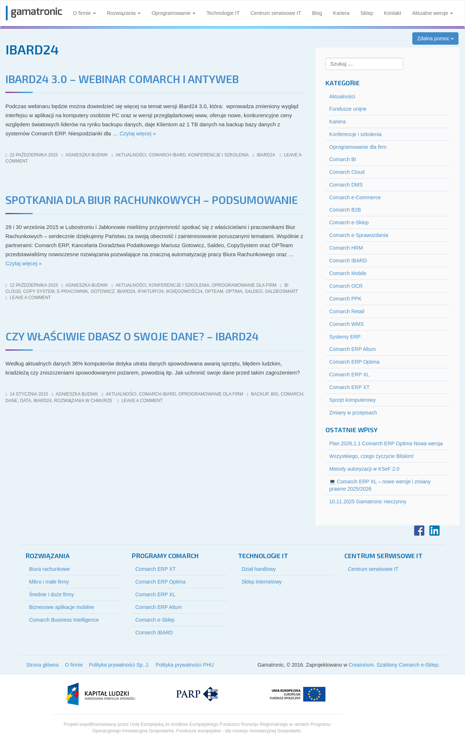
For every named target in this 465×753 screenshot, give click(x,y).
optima (234, 291)
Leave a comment (30, 297)
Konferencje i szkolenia (218, 154)
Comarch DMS (346, 185)
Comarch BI (342, 159)
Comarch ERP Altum (352, 349)
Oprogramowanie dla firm (244, 285)
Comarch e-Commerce (355, 197)
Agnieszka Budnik (86, 154)
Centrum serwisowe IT (276, 13)
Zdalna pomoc (435, 38)
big (274, 394)
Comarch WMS (346, 324)
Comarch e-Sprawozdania (358, 235)
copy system (38, 291)
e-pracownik (72, 291)
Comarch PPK (345, 299)
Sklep (366, 13)
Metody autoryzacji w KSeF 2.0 (364, 469)
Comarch (292, 394)
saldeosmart (281, 291)
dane (11, 400)
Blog (317, 13)
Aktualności (131, 154)
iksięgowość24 (184, 291)
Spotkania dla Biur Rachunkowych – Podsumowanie (151, 199)
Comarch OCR (346, 286)
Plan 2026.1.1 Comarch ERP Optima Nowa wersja (386, 443)
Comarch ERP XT (349, 387)
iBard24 (266, 154)
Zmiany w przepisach (353, 413)
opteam (214, 291)
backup (259, 394)
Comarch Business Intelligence (64, 620)
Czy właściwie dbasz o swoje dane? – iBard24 (132, 336)
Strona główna (42, 665)
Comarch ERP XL (349, 374)
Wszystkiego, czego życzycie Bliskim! (371, 456)
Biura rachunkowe (49, 569)
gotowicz (103, 291)
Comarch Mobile (347, 273)
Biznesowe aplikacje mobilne (61, 607)
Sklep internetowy (262, 582)
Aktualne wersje (432, 13)
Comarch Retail (346, 311)
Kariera (341, 13)
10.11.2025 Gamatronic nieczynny (367, 501)
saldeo (254, 291)
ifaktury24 (151, 291)
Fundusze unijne (348, 109)
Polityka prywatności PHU (184, 665)
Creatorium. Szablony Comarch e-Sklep (393, 665)
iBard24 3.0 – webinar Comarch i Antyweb (122, 78)
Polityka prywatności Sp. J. (119, 665)
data (25, 400)
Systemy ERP (344, 337)
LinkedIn (434, 530)
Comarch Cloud (346, 172)
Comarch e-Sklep (348, 222)
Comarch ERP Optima (354, 362)
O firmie (84, 13)
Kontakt (392, 13)
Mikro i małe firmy (49, 582)
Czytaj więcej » (138, 133)
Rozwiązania (124, 13)
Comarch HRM (346, 248)
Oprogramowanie (173, 13)
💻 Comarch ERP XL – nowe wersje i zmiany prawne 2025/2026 (379, 485)
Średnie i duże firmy (51, 594)
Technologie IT (222, 13)
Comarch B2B (345, 210)
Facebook (419, 530)
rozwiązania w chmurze (83, 400)
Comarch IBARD (167, 154)
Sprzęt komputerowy (352, 400)
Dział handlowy (259, 569)
